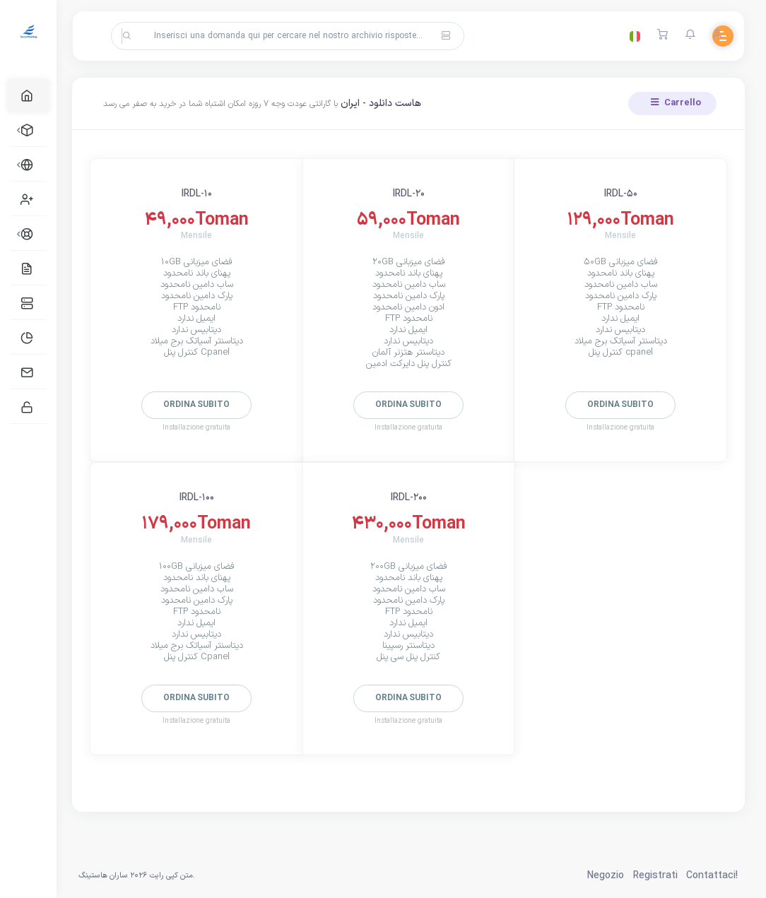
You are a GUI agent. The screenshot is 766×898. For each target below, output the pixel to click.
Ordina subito (200, 404)
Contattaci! (712, 875)
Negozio (605, 875)
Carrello (676, 103)
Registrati (655, 875)
